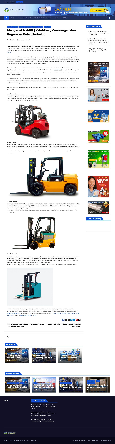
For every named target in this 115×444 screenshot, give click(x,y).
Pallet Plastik (47, 26)
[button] (106, 18)
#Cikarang (15, 40)
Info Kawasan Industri (12, 26)
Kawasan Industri (24, 18)
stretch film (95, 440)
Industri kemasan (75, 351)
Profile (88, 440)
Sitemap (64, 18)
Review (22, 353)
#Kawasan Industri (24, 40)
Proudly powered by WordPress (12, 440)
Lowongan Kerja (76, 440)
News (56, 18)
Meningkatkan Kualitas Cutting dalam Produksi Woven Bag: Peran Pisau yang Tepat (98, 32)
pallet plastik (58, 70)
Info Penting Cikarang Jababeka (26, 26)
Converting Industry (65, 351)
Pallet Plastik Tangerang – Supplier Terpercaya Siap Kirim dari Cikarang (97, 49)
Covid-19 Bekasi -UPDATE (42, 18)
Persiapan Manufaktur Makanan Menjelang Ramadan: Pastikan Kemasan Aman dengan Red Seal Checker (43, 413)
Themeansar (33, 440)
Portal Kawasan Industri (105, 440)
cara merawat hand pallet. (28, 315)
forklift (9, 52)
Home (13, 18)
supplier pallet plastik (13, 313)
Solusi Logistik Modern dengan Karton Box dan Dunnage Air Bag (97, 387)
